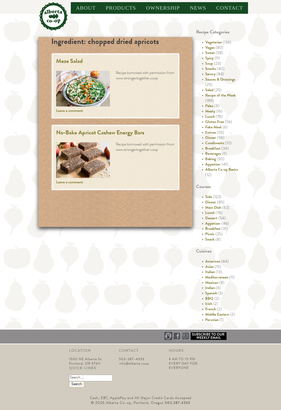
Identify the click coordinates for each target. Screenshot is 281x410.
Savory (210, 74)
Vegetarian (213, 43)
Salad (209, 90)
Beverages (213, 154)
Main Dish (213, 208)
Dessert (211, 219)
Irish (208, 304)
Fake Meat (213, 128)
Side (208, 197)
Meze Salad (69, 62)
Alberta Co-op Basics (221, 170)
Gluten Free (214, 122)
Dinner (210, 138)
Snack (210, 240)
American (212, 262)
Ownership (163, 8)
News (198, 8)
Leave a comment (69, 111)
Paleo (209, 106)
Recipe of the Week (220, 96)
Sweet (210, 53)
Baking (210, 159)
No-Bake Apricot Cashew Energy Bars (100, 133)
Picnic (210, 234)
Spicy (209, 59)
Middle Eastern (217, 315)
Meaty (210, 112)
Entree (210, 133)
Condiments (214, 143)
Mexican (211, 283)
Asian (209, 267)
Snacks (210, 69)
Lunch (210, 117)
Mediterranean (216, 278)
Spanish (211, 294)
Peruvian (212, 320)
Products (121, 8)
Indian (210, 288)
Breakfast (212, 149)
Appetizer (213, 165)
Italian (210, 272)
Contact (229, 8)
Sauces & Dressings (220, 80)
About (86, 8)
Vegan (210, 48)
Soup (209, 64)
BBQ (209, 299)
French (210, 310)
